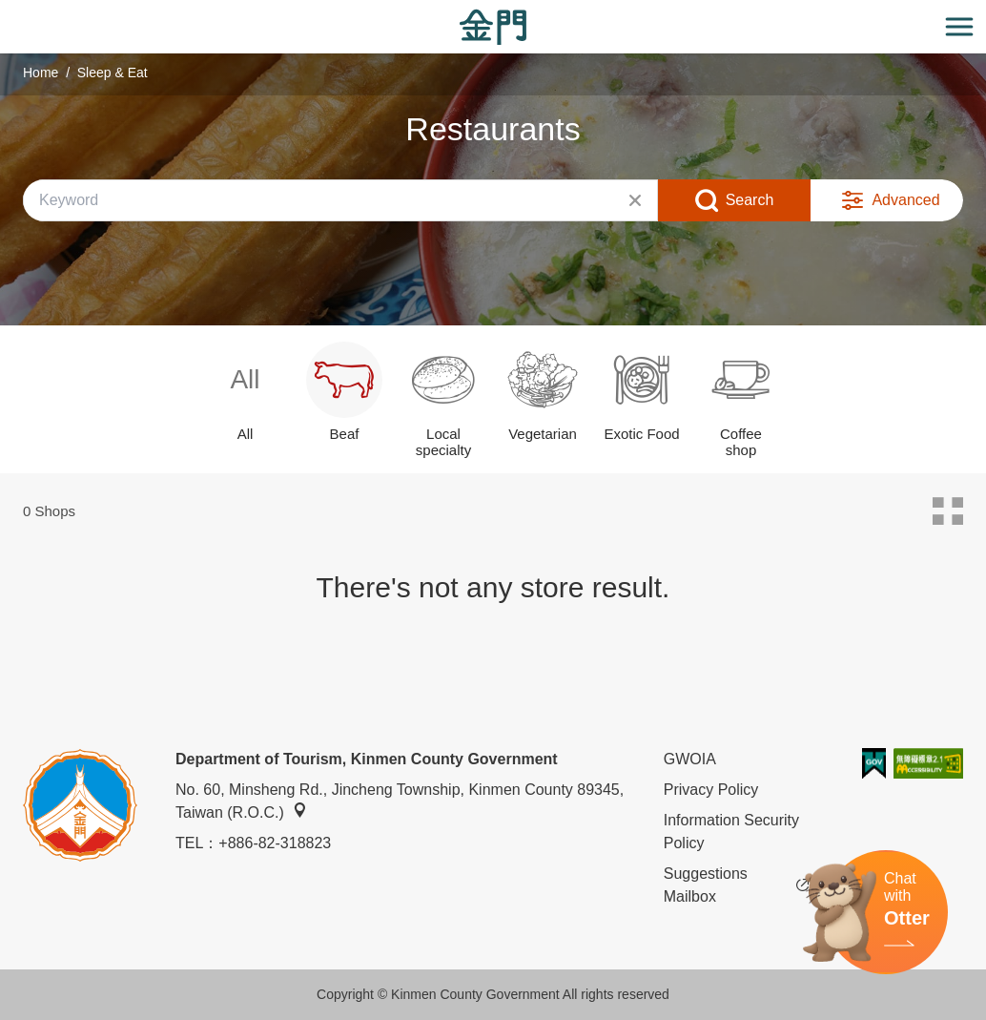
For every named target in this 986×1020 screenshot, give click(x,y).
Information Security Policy (731, 831)
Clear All (635, 200)
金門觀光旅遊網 (493, 27)
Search (750, 200)
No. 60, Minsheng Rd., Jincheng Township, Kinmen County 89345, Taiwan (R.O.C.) (399, 801)
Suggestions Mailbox (736, 885)
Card (948, 511)
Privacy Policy (711, 789)
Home (40, 72)
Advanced (905, 200)
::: (6, 11)
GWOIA (690, 759)
